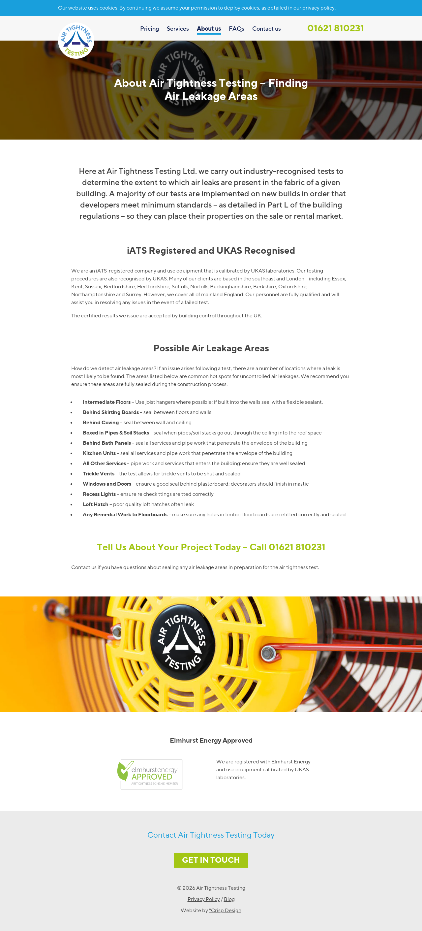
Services (178, 29)
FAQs (236, 29)
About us (209, 29)
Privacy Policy (204, 899)
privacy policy (318, 8)
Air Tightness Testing (76, 40)
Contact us (266, 29)
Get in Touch (211, 860)
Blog (229, 899)
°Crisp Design (225, 910)
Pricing (149, 29)
